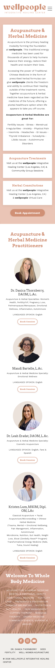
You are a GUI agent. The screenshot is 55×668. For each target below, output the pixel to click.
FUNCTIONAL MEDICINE (21, 597)
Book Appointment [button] (27, 212)
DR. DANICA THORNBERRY (24, 649)
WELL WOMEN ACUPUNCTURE (34, 652)
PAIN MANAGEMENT (36, 609)
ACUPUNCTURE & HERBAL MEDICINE (27, 590)
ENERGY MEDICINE (34, 616)
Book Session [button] (27, 321)
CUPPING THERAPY (21, 612)
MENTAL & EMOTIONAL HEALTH (27, 594)
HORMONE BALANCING (19, 605)
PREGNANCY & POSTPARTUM (31, 601)
